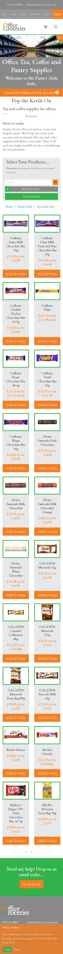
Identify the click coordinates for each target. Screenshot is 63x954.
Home (9, 206)
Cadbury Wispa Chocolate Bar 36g (15, 442)
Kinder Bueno (15, 749)
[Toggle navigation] (55, 26)
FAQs (3, 14)
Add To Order (15, 274)
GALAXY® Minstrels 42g (47, 565)
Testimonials (35, 14)
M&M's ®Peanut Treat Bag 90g (47, 809)
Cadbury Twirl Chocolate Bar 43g (47, 379)
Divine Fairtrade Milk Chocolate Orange (47, 506)
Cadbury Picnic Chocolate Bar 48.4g (15, 379)
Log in (47, 14)
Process (13, 14)
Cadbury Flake (47, 307)
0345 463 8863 (15, 4)
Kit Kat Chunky (47, 751)
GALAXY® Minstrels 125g (47, 630)
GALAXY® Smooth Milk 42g (47, 694)
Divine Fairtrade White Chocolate (16, 569)
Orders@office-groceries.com (41, 4)
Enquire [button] (57, 14)
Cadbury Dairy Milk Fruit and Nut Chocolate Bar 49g (47, 246)
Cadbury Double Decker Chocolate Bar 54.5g (15, 313)
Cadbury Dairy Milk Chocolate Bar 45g (15, 244)
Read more (31, 116)
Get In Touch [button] (31, 884)
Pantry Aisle (24, 206)
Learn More (9, 942)
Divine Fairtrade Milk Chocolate (15, 504)
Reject (17, 949)
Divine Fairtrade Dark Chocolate (47, 440)
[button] (45, 26)
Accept (7, 949)
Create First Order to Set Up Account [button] (31, 92)
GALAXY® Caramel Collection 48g (16, 632)
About (23, 14)
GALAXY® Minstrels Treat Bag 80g (16, 694)
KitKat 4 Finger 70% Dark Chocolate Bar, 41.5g (15, 813)
